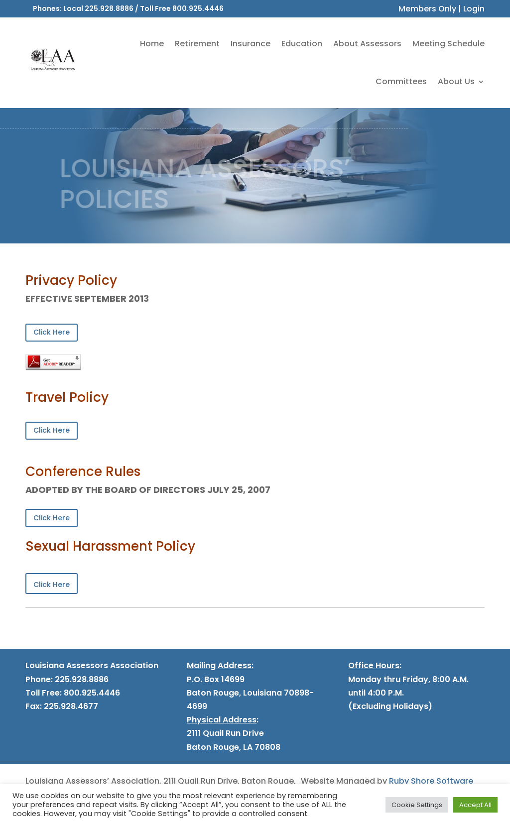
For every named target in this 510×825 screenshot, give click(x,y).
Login (474, 8)
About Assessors (367, 43)
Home (152, 43)
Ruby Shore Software (431, 781)
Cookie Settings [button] (416, 805)
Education (301, 43)
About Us (456, 81)
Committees (401, 81)
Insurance (250, 43)
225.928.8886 (109, 8)
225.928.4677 (70, 706)
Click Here (51, 332)
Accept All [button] (475, 805)
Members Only (427, 8)
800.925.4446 (198, 8)
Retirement (197, 43)
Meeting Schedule (448, 43)
